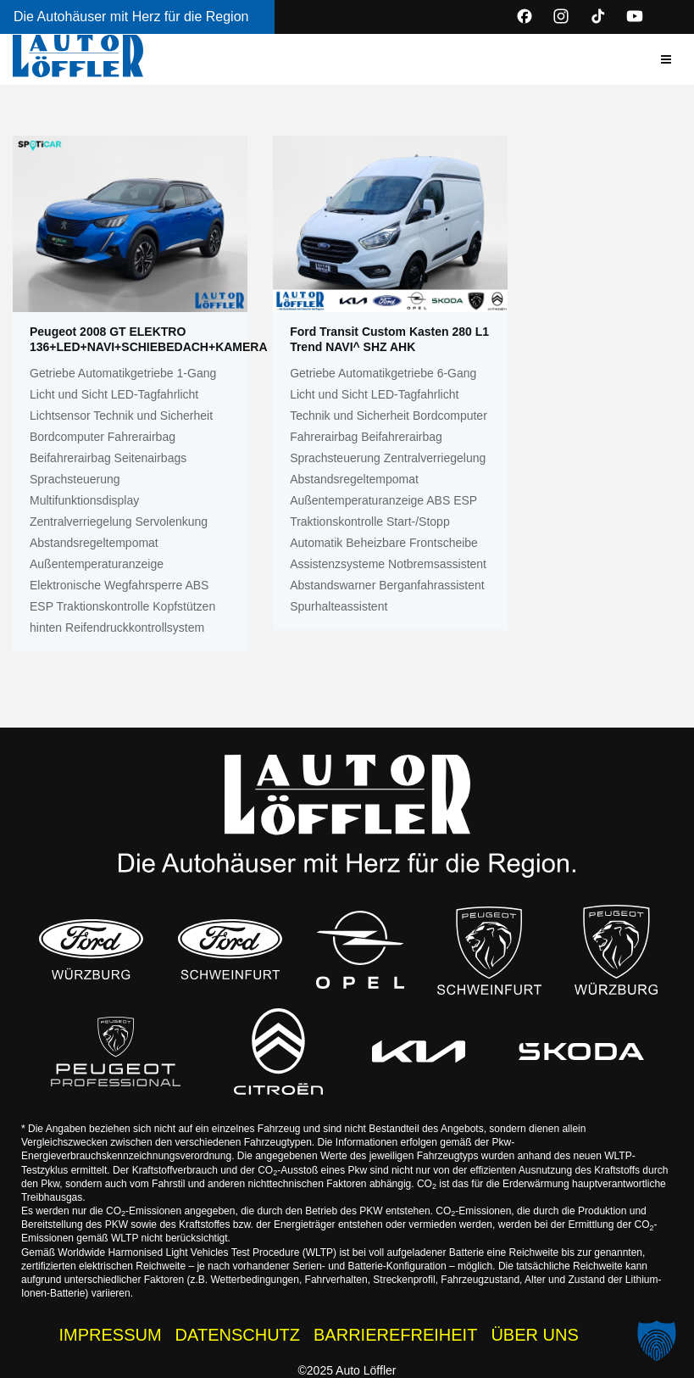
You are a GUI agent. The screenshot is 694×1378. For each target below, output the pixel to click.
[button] (666, 59)
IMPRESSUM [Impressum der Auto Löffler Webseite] (109, 1334)
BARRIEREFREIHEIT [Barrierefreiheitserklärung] (395, 1334)
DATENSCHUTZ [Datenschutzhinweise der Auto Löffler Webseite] (237, 1334)
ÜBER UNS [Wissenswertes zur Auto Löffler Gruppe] (534, 1334)
